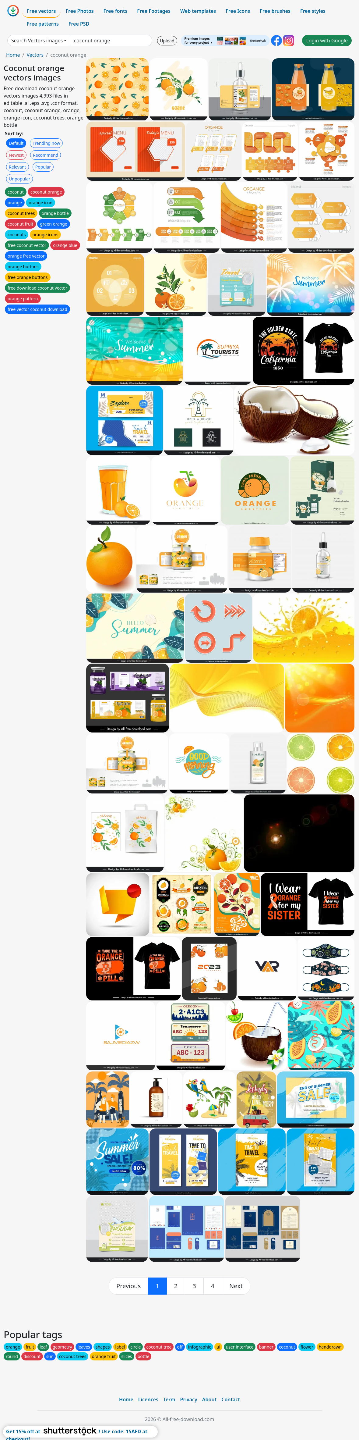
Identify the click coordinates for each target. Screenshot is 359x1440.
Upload (167, 41)
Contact (230, 1399)
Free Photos (79, 11)
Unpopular (19, 179)
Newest (16, 155)
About (209, 1399)
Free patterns (43, 23)
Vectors (35, 55)
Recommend (45, 155)
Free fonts (116, 11)
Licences (148, 1399)
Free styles (313, 11)
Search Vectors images (37, 40)
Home (13, 55)
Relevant (17, 167)
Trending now (46, 143)
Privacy (188, 1399)
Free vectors (41, 11)
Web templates (198, 11)
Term (169, 1399)
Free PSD (79, 23)
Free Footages (154, 11)
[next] (236, 1286)
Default (16, 143)
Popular (43, 167)
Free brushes (275, 11)
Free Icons (238, 11)
